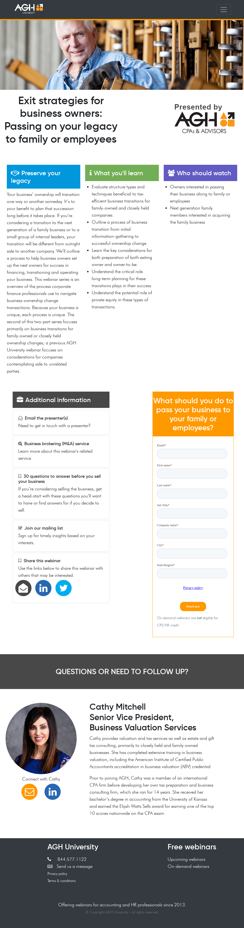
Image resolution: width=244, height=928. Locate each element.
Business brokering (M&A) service (53, 443)
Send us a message (70, 866)
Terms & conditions (61, 880)
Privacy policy (57, 873)
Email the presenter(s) (43, 418)
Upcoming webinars (186, 859)
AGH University (72, 846)
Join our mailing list (40, 528)
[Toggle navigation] (223, 9)
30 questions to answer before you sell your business (59, 479)
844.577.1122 (67, 859)
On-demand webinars (188, 866)
